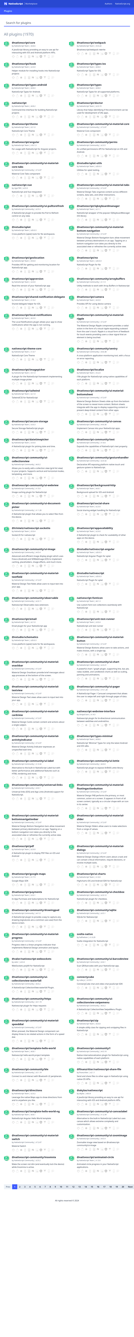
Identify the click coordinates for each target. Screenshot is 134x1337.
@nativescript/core (23, 42)
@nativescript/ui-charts (91, 873)
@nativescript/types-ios (91, 63)
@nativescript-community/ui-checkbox (100, 892)
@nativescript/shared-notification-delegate (38, 296)
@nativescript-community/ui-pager (98, 686)
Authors (108, 3)
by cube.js (81, 980)
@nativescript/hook (24, 63)
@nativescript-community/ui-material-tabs (103, 185)
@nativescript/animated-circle (95, 1157)
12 (73, 1186)
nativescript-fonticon (90, 598)
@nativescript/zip (87, 1020)
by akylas (80, 1093)
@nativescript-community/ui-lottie (98, 760)
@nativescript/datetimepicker (30, 439)
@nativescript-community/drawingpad (35, 910)
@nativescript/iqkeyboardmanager (98, 206)
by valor (15, 962)
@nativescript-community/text (96, 439)
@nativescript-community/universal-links (37, 784)
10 (61, 1186)
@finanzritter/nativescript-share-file (99, 1069)
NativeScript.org (122, 3)
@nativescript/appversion (27, 278)
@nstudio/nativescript (90, 573)
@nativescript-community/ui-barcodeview (102, 958)
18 (110, 1186)
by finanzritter (82, 1072)
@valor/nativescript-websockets (31, 958)
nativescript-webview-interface (96, 711)
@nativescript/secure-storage (30, 421)
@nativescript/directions (27, 1090)
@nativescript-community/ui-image (33, 549)
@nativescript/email (24, 619)
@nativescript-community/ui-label (33, 760)
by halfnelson (82, 937)
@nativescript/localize (90, 369)
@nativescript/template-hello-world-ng (36, 1111)
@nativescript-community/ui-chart (98, 661)
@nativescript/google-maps (29, 873)
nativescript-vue (22, 185)
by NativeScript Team (20, 46)
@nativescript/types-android (29, 84)
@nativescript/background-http (96, 485)
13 (79, 1186)
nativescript (19, 103)
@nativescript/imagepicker (28, 369)
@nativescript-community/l (93, 1048)
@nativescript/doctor (90, 103)
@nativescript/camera (90, 296)
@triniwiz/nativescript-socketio (31, 528)
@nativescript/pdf (23, 846)
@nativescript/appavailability (95, 528)
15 (92, 1186)
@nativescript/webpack (91, 42)
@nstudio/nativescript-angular (96, 549)
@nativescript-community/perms (97, 142)
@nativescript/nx (87, 257)
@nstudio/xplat (21, 227)
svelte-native (85, 934)
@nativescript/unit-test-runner (96, 619)
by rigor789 (16, 188)
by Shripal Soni (83, 714)
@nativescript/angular (25, 142)
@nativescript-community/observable (35, 598)
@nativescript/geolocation (28, 257)
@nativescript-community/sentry (97, 348)
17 (104, 1186)
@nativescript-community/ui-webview (35, 485)
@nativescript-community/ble (30, 1069)
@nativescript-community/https (31, 998)
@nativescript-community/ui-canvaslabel (102, 1111)
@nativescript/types (89, 84)
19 (117, 1186)
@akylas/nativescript (90, 1090)
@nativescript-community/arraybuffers (101, 278)
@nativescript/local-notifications (32, 315)
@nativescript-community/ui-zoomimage (102, 1135)
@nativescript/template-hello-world (34, 1048)
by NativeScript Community (88, 127)
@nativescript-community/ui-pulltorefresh (38, 206)
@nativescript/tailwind (26, 390)
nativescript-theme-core (27, 348)
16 (98, 1186)
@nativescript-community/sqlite (96, 910)
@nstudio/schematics (25, 637)
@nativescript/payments (27, 892)
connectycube (85, 977)
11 (67, 1186)
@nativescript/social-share (93, 503)
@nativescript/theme (25, 124)
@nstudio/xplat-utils (89, 163)
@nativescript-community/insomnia (34, 1157)
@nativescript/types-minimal (94, 736)
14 (86, 1186)
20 (123, 1186)
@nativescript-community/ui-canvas (99, 421)
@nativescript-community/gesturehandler (103, 457)
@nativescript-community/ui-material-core (103, 124)
